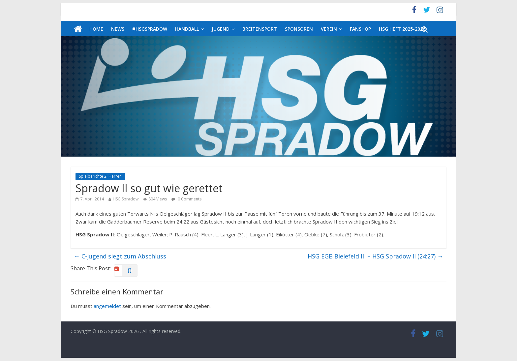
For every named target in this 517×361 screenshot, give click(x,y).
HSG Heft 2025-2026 (402, 29)
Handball (187, 29)
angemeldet (107, 306)
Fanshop (360, 29)
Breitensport (259, 29)
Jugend (220, 29)
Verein (329, 29)
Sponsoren (299, 29)
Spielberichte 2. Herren (100, 176)
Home (96, 29)
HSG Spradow (125, 199)
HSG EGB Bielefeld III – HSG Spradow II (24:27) (375, 256)
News (117, 29)
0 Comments (186, 199)
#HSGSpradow (149, 29)
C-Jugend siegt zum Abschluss (120, 256)
